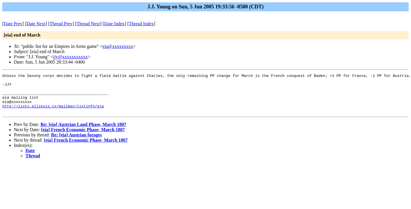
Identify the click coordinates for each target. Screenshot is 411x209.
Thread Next (88, 23)
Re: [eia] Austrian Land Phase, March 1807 (83, 132)
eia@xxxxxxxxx (117, 46)
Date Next (36, 23)
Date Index (114, 23)
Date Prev (13, 23)
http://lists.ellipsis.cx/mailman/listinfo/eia (53, 113)
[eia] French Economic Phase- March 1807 (83, 137)
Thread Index (141, 23)
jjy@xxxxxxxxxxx (70, 56)
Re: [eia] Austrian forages (76, 142)
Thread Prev (60, 23)
